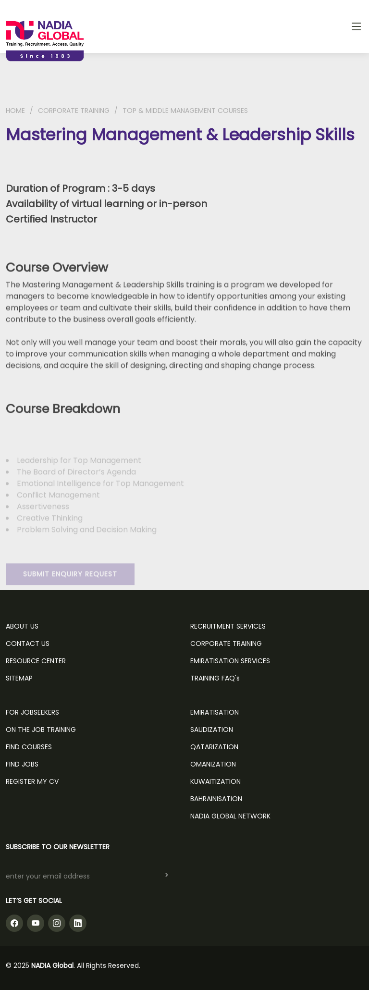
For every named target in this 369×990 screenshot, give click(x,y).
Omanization (213, 764)
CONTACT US (27, 643)
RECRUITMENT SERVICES (228, 626)
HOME (15, 110)
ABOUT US (22, 626)
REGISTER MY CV (32, 781)
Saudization (211, 729)
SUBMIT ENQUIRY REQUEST (70, 583)
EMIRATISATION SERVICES (230, 661)
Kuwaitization (215, 781)
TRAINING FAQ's (215, 678)
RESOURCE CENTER (36, 661)
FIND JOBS (22, 764)
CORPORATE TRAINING (74, 110)
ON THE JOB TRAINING (41, 729)
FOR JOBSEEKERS (32, 712)
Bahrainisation (216, 799)
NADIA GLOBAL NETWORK (230, 816)
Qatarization (214, 747)
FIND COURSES (29, 747)
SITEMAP (19, 678)
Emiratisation (214, 712)
